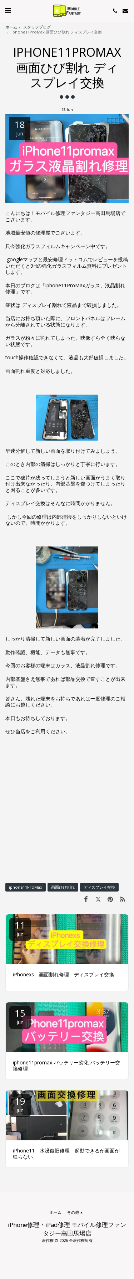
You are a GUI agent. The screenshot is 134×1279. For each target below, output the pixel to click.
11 (20, 928)
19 (20, 1104)
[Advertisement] (67, 808)
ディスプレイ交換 (99, 887)
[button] (8, 10)
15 (20, 1016)
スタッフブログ (37, 27)
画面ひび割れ (63, 887)
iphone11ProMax (25, 887)
